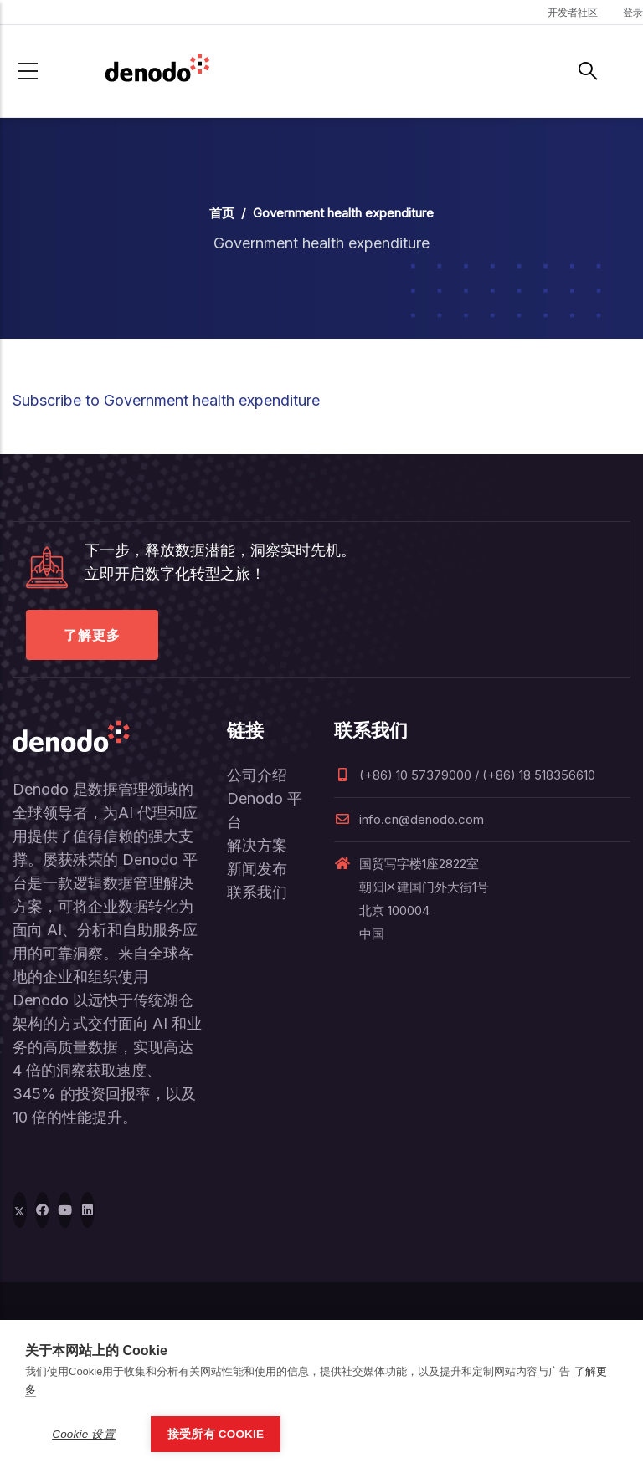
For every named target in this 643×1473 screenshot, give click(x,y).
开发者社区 (573, 12)
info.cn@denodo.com (409, 819)
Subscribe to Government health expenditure (166, 400)
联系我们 (257, 892)
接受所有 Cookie (215, 1434)
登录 (633, 12)
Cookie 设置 (84, 1434)
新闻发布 (257, 868)
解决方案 (257, 845)
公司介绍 (257, 775)
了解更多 (92, 635)
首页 (221, 213)
